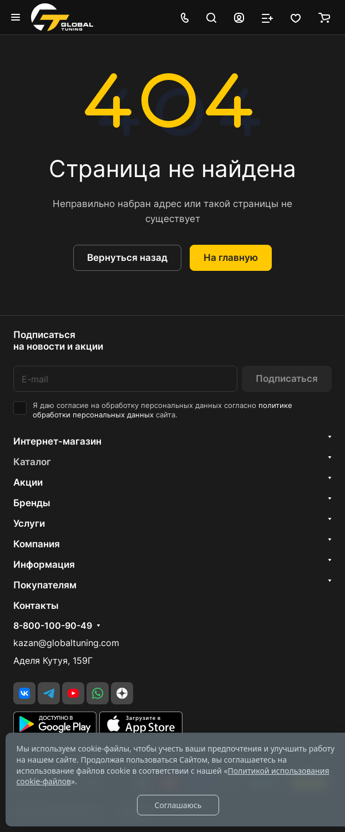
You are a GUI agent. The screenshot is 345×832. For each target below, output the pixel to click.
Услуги (29, 523)
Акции (28, 482)
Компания (36, 543)
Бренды (31, 502)
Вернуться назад (127, 257)
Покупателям (45, 585)
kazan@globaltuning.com (66, 643)
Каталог (32, 461)
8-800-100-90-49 (52, 626)
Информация (44, 564)
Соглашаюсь (177, 805)
